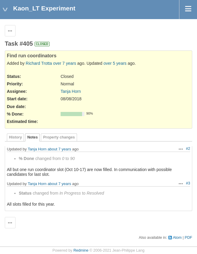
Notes (32, 137)
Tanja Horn (71, 91)
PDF (188, 237)
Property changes (59, 137)
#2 (188, 149)
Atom (177, 237)
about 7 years (59, 149)
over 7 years (64, 63)
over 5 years (115, 63)
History (15, 137)
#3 (188, 183)
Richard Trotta (39, 63)
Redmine (80, 250)
